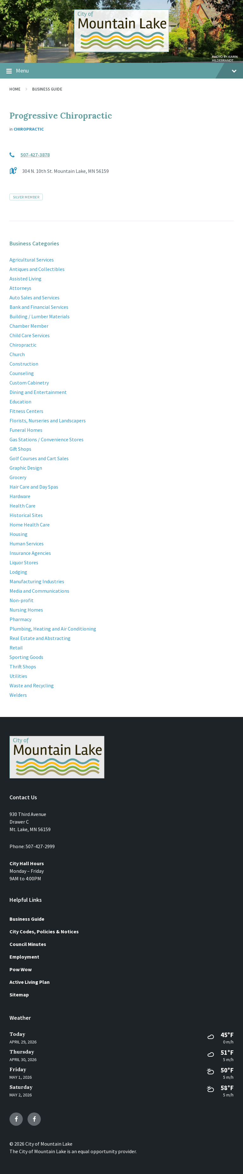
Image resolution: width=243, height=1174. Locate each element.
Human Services (26, 543)
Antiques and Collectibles (37, 269)
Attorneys (20, 288)
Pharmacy (20, 619)
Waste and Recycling (31, 685)
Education (20, 401)
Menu (121, 71)
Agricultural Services (31, 259)
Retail (16, 647)
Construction (23, 364)
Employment (24, 957)
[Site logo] (121, 50)
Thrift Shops (22, 666)
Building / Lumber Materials (39, 316)
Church (17, 354)
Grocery (17, 477)
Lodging (18, 572)
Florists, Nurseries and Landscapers (47, 420)
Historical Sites (26, 515)
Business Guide (47, 89)
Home (15, 89)
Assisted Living (25, 278)
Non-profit (21, 600)
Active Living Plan (29, 982)
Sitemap (19, 994)
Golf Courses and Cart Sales (39, 458)
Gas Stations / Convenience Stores (46, 439)
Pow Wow (20, 969)
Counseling (21, 373)
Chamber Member (28, 326)
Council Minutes (27, 944)
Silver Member (26, 197)
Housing (18, 534)
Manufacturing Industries (36, 581)
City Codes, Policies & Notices (44, 931)
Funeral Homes (25, 430)
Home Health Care (29, 524)
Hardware (19, 496)
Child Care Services (29, 335)
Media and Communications (39, 591)
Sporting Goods (26, 657)
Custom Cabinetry (29, 382)
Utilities (18, 676)
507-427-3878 (35, 154)
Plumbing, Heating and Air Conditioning (52, 628)
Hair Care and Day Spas (33, 487)
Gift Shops (20, 449)
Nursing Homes (26, 610)
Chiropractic (29, 129)
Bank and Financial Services (38, 307)
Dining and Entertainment (38, 392)
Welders (18, 695)
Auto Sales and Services (34, 297)
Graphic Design (25, 468)
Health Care (22, 505)
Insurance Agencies (30, 553)
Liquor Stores (23, 562)
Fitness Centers (26, 411)
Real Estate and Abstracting (40, 638)
